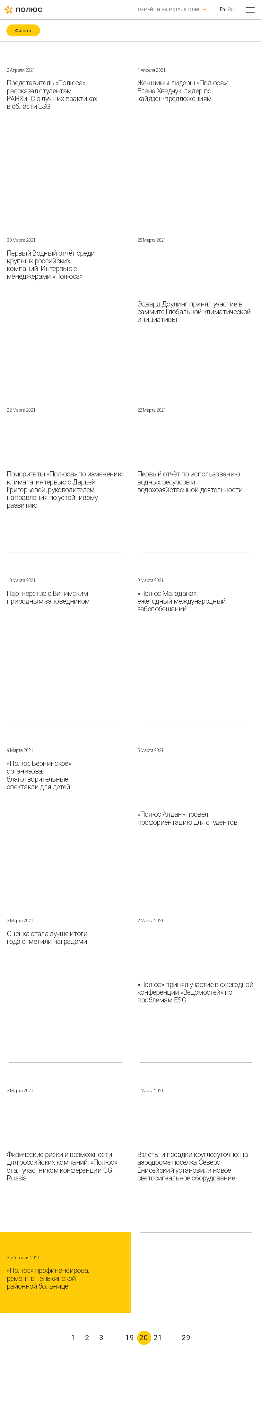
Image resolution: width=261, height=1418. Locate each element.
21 (157, 1338)
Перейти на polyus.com (168, 9)
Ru (231, 9)
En (222, 9)
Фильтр (23, 30)
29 (186, 1338)
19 (129, 1338)
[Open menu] (250, 9)
